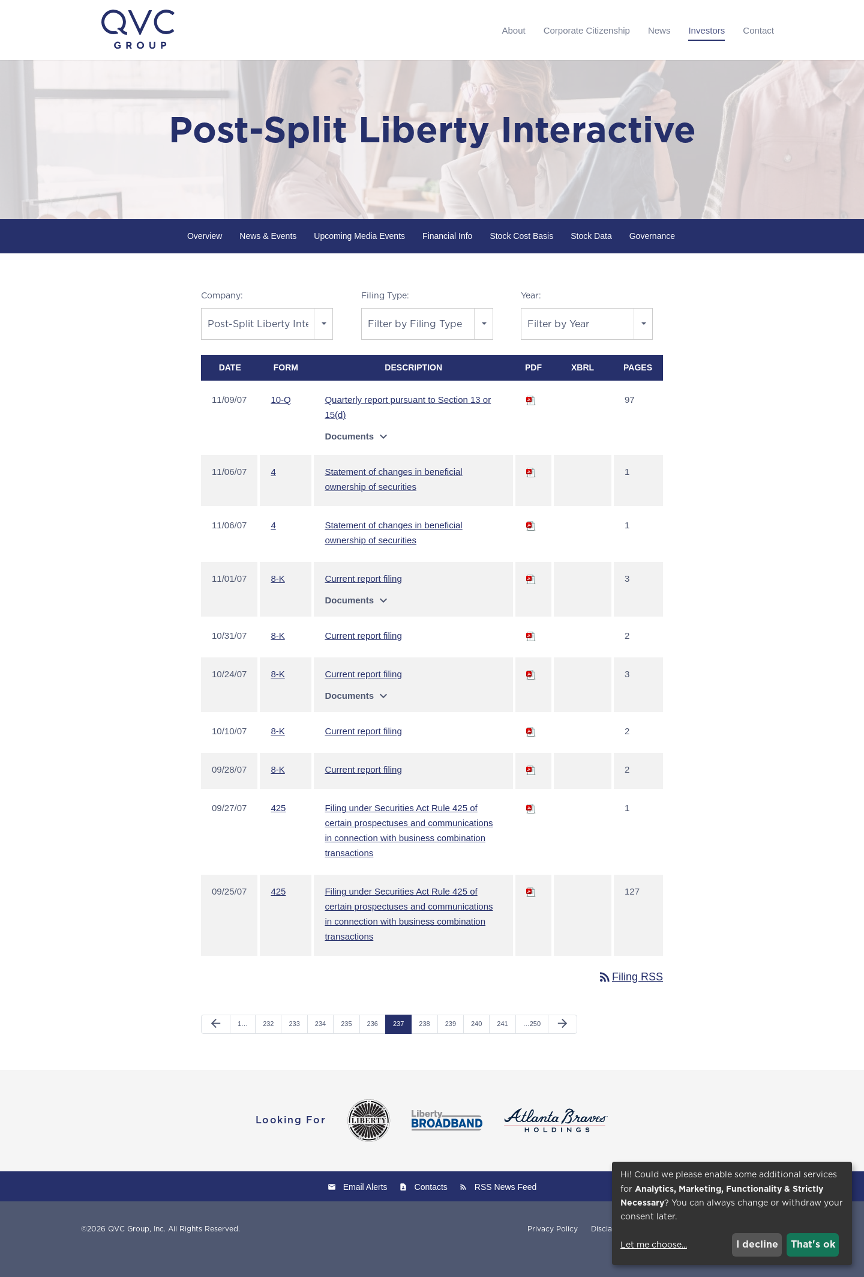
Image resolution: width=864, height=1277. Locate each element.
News (659, 30)
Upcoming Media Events (359, 257)
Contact (758, 30)
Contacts (431, 1207)
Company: (222, 316)
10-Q (280, 420)
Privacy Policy (552, 1249)
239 (450, 1044)
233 (294, 1044)
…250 (532, 1044)
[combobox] (267, 344)
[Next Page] (562, 1045)
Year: (531, 316)
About (513, 30)
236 (372, 1044)
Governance (652, 257)
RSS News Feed (505, 1207)
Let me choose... (653, 1244)
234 (320, 1044)
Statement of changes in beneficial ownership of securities (393, 500)
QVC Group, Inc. (137, 1249)
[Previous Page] (215, 1045)
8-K (277, 599)
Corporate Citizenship (587, 30)
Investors (706, 30)
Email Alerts (365, 1207)
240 (476, 1044)
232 (268, 1044)
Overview (204, 257)
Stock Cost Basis (521, 257)
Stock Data (591, 257)
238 (424, 1044)
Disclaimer (609, 1249)
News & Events (267, 257)
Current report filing (363, 599)
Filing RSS (630, 998)
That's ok (813, 1244)
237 (398, 1044)
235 (346, 1044)
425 (278, 829)
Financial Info (447, 257)
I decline (757, 1244)
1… (243, 1044)
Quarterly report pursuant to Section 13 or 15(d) (408, 428)
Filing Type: (385, 316)
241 (502, 1044)
